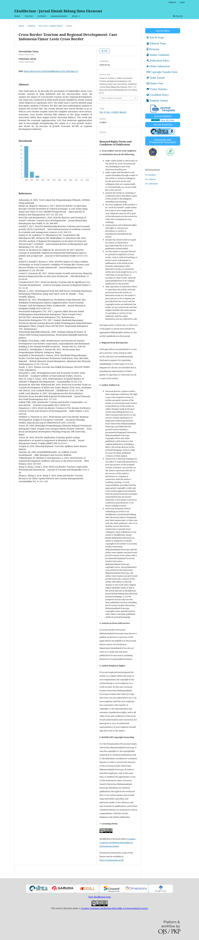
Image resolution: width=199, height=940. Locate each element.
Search (178, 16)
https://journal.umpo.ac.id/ (111, 860)
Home (17, 16)
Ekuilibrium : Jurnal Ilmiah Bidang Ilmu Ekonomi (58, 10)
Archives (41, 16)
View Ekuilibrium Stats (99, 896)
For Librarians (151, 183)
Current (29, 16)
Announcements (59, 16)
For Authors (150, 179)
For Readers (150, 175)
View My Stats (167, 120)
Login (182, 2)
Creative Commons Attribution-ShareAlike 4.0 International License (118, 842)
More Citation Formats (112, 98)
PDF (106, 50)
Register (172, 2)
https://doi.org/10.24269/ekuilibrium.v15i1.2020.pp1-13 (51, 71)
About (75, 16)
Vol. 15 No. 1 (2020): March (50, 25)
